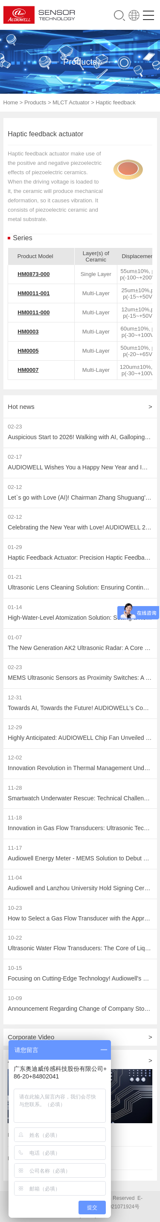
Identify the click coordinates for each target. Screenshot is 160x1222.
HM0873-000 (33, 274)
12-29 (15, 727)
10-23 (15, 908)
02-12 (15, 487)
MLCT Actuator (70, 102)
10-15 (15, 968)
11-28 (15, 788)
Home (10, 102)
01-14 (15, 607)
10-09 (15, 998)
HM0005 (27, 351)
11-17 (15, 848)
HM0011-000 (33, 312)
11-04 (15, 877)
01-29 (15, 547)
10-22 (15, 937)
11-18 (15, 817)
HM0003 (27, 331)
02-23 (15, 426)
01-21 (15, 577)
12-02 (15, 757)
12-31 (15, 697)
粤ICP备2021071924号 (113, 1207)
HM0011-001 (33, 293)
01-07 (15, 637)
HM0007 (27, 370)
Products (35, 102)
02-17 (15, 457)
